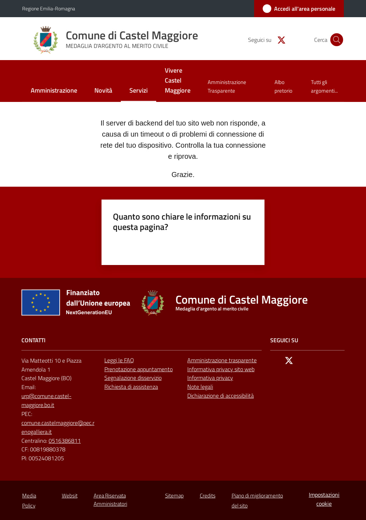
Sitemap (174, 495)
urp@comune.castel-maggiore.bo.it (46, 400)
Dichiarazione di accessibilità (220, 395)
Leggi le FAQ (119, 360)
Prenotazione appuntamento (138, 369)
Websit (70, 495)
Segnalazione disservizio (133, 377)
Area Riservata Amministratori (110, 499)
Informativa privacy (210, 377)
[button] (335, 39)
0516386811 (65, 440)
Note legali (200, 386)
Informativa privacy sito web (220, 369)
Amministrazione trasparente (222, 360)
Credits (208, 495)
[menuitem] (54, 91)
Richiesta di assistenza (131, 386)
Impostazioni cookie (324, 499)
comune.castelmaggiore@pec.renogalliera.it (57, 427)
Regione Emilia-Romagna (48, 8)
